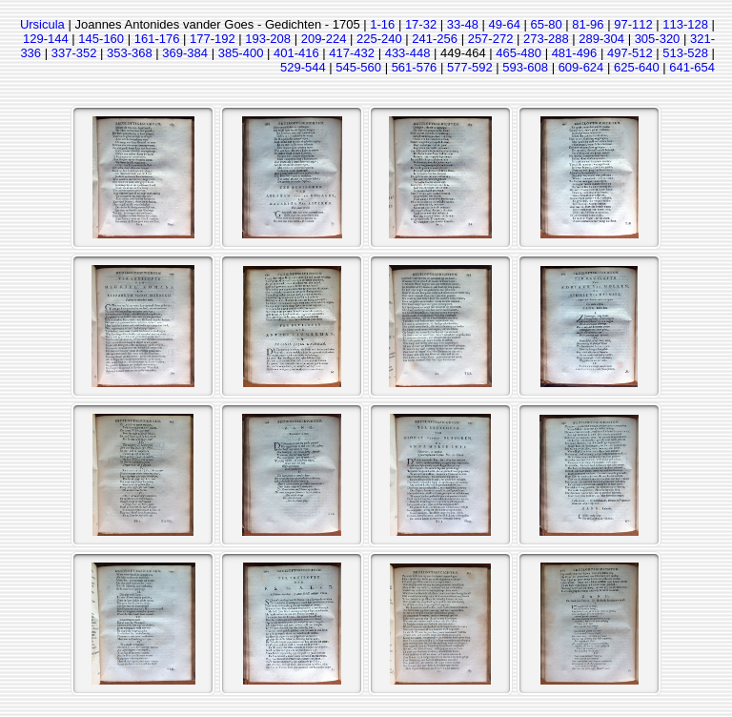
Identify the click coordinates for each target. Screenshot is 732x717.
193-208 (268, 38)
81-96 (587, 24)
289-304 (601, 38)
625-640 (637, 67)
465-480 (518, 53)
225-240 (379, 38)
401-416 (296, 53)
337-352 (74, 53)
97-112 (633, 24)
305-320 (658, 38)
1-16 (382, 24)
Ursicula (42, 24)
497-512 (630, 53)
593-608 (525, 67)
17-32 (421, 24)
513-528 (685, 53)
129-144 (46, 38)
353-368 (129, 53)
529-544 (303, 67)
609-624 (581, 67)
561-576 (414, 67)
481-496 (575, 53)
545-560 (358, 67)
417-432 (352, 53)
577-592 (470, 67)
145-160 (101, 38)
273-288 (546, 38)
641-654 (692, 67)
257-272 (491, 38)
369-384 (185, 53)
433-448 (408, 53)
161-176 (157, 38)
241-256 (435, 38)
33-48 (462, 24)
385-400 (241, 53)
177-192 (212, 38)
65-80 (545, 24)
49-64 (504, 24)
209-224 (324, 38)
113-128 (685, 24)
